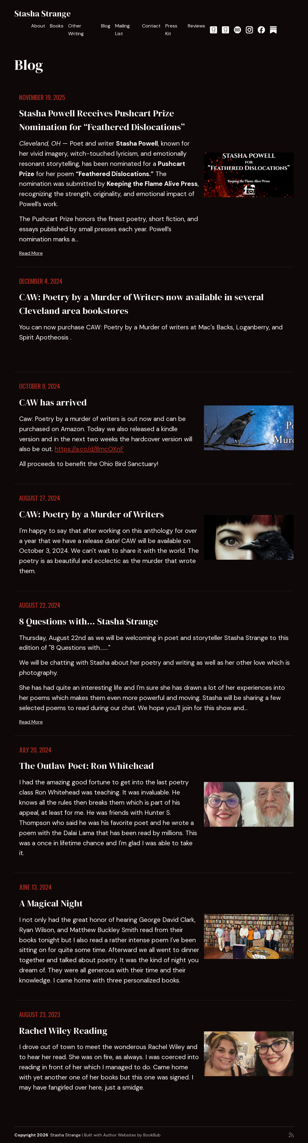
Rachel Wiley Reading (63, 1030)
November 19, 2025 (42, 97)
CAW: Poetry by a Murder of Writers (91, 514)
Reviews (196, 26)
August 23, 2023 (39, 1014)
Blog (105, 26)
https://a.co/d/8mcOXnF (89, 449)
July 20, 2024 (35, 749)
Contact (151, 26)
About (38, 26)
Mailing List (122, 30)
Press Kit (171, 30)
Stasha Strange (42, 13)
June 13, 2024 (35, 887)
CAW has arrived (53, 402)
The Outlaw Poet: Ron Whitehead (86, 765)
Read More (31, 253)
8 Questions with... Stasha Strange (88, 621)
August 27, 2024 (39, 497)
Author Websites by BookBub (132, 1135)
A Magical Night (51, 903)
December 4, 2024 (40, 281)
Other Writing (76, 30)
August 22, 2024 (39, 605)
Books (56, 26)
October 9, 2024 (39, 386)
